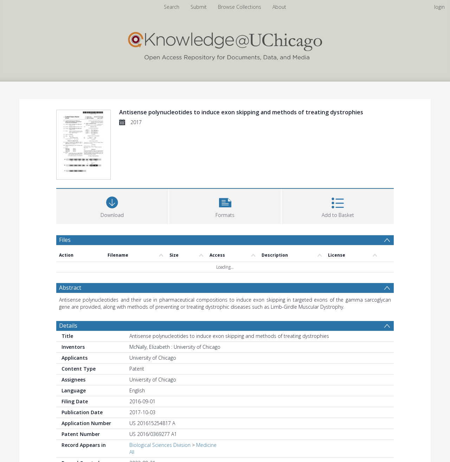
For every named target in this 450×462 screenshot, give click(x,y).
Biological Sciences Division (160, 445)
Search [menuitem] (171, 7)
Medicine (206, 445)
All (131, 452)
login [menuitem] (439, 7)
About (279, 7)
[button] (225, 205)
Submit (199, 7)
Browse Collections (239, 7)
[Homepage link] (225, 44)
